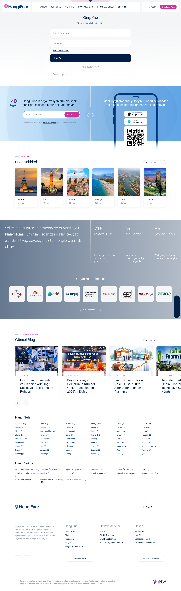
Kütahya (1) (146, 450)
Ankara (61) (70, 424)
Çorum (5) (19, 450)
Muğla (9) (69, 427)
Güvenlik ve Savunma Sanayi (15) (51, 481)
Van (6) (43, 446)
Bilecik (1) (69, 446)
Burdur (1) (146, 442)
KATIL (69, 115)
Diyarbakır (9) (71, 439)
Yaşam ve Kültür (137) (150, 473)
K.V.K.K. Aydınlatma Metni (111, 543)
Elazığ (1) (19, 435)
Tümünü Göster (152, 340)
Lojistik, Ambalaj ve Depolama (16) (27, 474)
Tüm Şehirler (151, 162)
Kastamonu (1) (21, 439)
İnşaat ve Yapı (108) (73, 469)
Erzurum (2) (95, 450)
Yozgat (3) (95, 446)
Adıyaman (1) (71, 431)
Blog (67, 535)
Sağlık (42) (44, 473)
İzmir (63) (44, 424)
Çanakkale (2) (122, 446)
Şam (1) (145, 454)
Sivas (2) (18, 431)
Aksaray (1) (95, 442)
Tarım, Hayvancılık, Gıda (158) (27, 469)
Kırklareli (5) (121, 435)
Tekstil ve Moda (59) (99, 473)
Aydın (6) (44, 442)
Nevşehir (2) (146, 435)
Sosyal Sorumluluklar (74, 546)
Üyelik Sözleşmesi (108, 539)
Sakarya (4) (121, 442)
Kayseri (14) (121, 427)
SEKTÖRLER (56, 7)
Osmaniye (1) (71, 442)
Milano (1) (95, 454)
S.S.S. (102, 531)
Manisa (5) (70, 450)
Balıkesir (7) (20, 442)
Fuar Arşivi (69, 539)
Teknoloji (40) (96, 469)
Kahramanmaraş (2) (149, 446)
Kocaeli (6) (95, 427)
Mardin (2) (95, 431)
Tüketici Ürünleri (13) (125, 469)
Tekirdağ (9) (19, 454)
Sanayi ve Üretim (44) (48, 469)
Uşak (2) (145, 431)
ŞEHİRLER (70, 7)
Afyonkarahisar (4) (47, 431)
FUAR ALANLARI (86, 7)
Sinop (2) (69, 435)
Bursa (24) (19, 427)
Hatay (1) (94, 439)
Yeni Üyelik (140, 531)
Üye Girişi (139, 535)
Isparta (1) (19, 446)
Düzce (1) (120, 450)
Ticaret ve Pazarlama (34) (76, 480)
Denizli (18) (146, 424)
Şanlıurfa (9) (45, 427)
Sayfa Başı (150, 507)
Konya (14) (95, 435)
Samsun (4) (121, 431)
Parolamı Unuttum (61, 50)
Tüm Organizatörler (90, 310)
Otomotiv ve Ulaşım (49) (126, 473)
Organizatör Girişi (142, 539)
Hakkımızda (70, 531)
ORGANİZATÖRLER (106, 7)
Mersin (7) (44, 454)
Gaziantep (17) (122, 439)
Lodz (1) (120, 454)
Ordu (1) (69, 454)
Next (26, 403)
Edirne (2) (145, 427)
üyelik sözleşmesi (49, 123)
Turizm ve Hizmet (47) (23, 480)
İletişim (68, 543)
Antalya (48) (96, 424)
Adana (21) (121, 424)
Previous (18, 403)
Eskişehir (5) (45, 435)
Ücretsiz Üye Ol (60, 74)
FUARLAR (43, 7)
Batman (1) (146, 439)
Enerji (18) (70, 473)
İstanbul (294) (20, 424)
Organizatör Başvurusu (145, 543)
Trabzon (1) (45, 439)
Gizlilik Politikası (107, 535)
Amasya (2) (45, 450)
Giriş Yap (57, 58)
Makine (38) (146, 469)
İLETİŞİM (122, 7)
